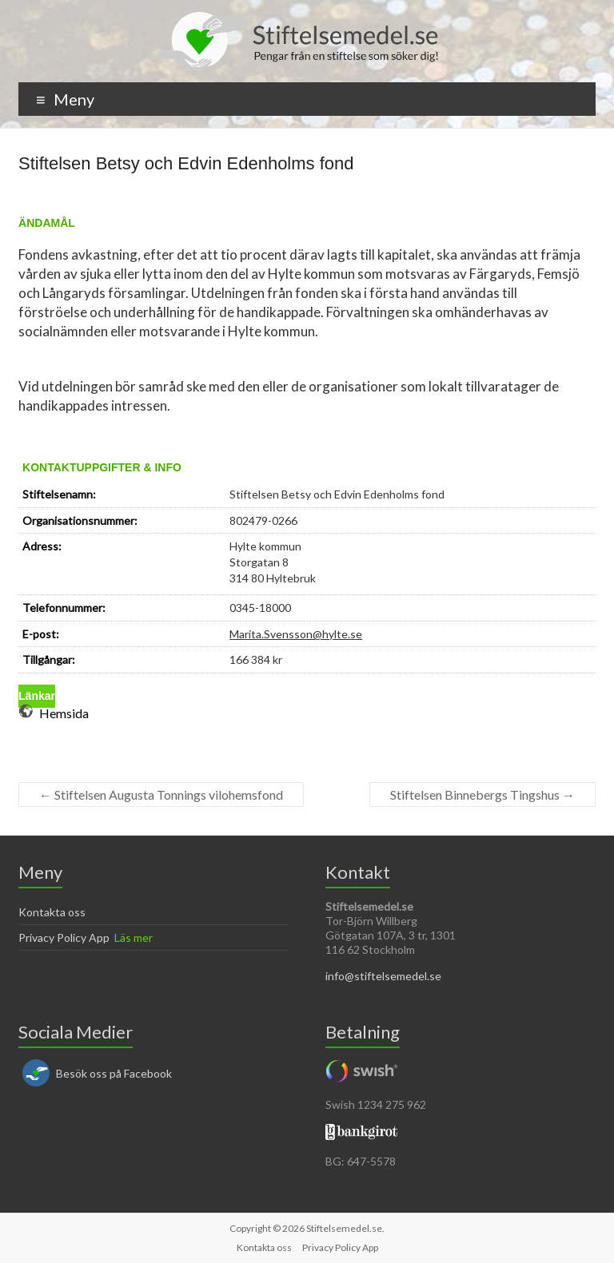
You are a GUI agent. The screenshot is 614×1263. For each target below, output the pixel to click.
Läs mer (133, 937)
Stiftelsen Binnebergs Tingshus (482, 794)
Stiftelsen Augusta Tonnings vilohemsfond (161, 794)
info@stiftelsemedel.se (383, 976)
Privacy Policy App (64, 937)
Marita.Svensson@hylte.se (295, 634)
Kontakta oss (52, 912)
